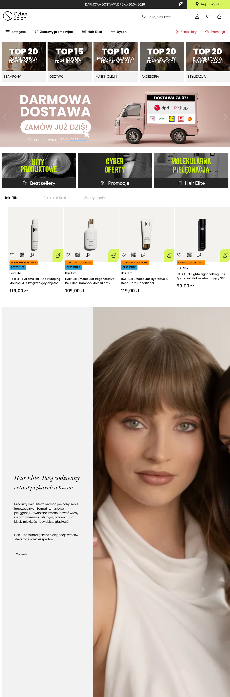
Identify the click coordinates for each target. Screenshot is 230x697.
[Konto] (197, 16)
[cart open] (219, 16)
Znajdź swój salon (208, 4)
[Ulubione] (208, 16)
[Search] (144, 16)
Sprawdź (21, 554)
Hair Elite (15, 273)
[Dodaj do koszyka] (57, 255)
